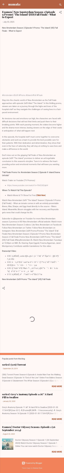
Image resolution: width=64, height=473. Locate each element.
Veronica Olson (37, 468)
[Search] (60, 5)
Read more (57, 386)
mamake (14, 4)
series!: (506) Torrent (14, 364)
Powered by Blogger (32, 463)
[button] (60, 13)
